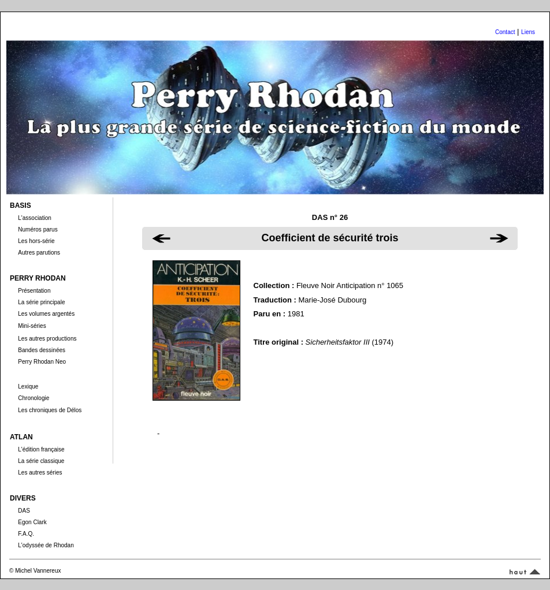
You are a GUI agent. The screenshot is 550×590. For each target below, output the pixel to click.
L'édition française (41, 449)
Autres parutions (39, 252)
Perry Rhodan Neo (42, 362)
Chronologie (33, 398)
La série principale (41, 302)
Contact (505, 32)
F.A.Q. (26, 534)
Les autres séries (40, 472)
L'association (34, 218)
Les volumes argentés (46, 314)
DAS (24, 510)
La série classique (41, 461)
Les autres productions (47, 338)
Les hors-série (36, 241)
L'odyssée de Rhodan (45, 545)
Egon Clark (32, 522)
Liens (528, 32)
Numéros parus (37, 229)
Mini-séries (32, 326)
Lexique (28, 386)
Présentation (34, 290)
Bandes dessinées (41, 350)
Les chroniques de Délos (49, 410)
